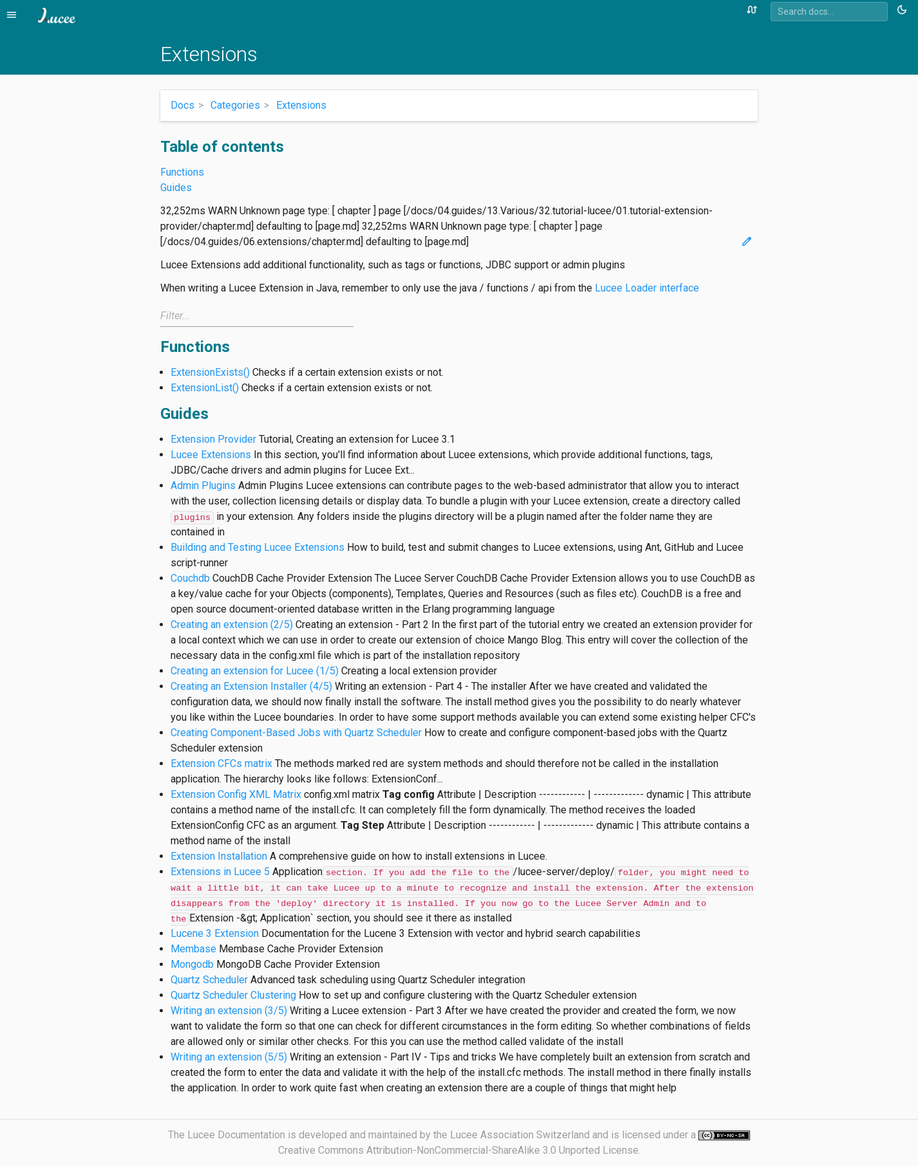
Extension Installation (219, 856)
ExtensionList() (205, 388)
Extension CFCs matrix (221, 763)
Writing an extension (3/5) (229, 1010)
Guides (176, 187)
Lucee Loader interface (647, 288)
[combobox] (829, 11)
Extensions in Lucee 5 (220, 871)
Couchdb (190, 578)
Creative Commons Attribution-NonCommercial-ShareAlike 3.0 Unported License (458, 1150)
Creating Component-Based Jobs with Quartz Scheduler (296, 732)
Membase (193, 949)
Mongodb (192, 964)
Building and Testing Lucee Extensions (257, 547)
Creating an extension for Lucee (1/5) (255, 671)
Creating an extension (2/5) (232, 624)
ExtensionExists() (210, 372)
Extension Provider (213, 439)
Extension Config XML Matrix (236, 794)
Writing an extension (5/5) (229, 1057)
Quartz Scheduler (209, 980)
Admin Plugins (203, 485)
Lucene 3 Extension (215, 933)
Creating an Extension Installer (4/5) (251, 686)
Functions (182, 172)
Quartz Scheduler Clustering (233, 995)
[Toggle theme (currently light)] (904, 10)
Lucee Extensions (211, 455)
